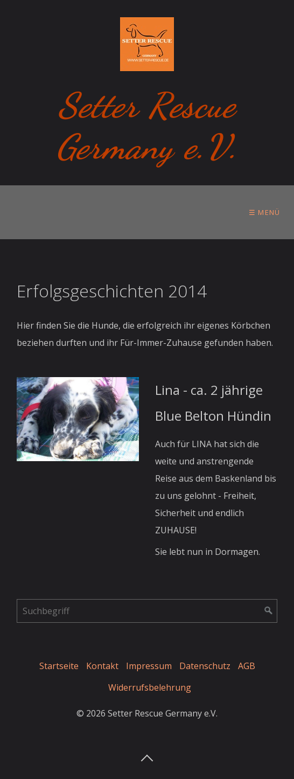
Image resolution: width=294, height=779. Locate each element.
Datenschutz (204, 666)
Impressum (149, 666)
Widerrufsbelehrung (149, 687)
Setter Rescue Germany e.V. (147, 126)
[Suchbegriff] (147, 611)
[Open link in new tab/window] (78, 419)
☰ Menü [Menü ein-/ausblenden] (265, 212)
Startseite (59, 666)
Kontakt (102, 666)
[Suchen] (268, 611)
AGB (246, 666)
